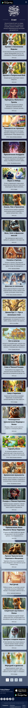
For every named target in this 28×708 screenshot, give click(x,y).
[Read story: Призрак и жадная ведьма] (14, 637)
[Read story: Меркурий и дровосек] (14, 663)
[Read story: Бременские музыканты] (14, 473)
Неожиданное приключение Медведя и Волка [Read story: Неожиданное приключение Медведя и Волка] (14, 421)
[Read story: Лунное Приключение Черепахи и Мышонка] (14, 554)
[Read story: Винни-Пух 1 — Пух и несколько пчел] (14, 310)
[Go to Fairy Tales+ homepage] (14, 11)
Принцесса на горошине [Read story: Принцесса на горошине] (14, 128)
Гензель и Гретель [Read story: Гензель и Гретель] (14, 260)
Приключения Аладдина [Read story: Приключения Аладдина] (14, 154)
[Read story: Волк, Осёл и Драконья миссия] (14, 231)
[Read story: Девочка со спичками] (14, 284)
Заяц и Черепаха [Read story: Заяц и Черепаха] (14, 393)
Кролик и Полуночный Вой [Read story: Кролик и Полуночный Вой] (14, 75)
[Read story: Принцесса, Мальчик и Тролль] (14, 98)
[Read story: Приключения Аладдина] (14, 152)
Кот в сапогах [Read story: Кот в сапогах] (14, 341)
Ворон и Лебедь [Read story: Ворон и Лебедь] (13, 181)
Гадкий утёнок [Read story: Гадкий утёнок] (14, 449)
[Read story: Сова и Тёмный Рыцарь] (14, 365)
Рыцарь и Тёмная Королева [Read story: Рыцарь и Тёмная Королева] (14, 501)
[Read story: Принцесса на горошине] (14, 126)
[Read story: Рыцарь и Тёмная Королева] (14, 499)
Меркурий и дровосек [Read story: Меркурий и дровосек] (14, 665)
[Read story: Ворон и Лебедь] (14, 179)
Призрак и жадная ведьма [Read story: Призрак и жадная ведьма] (14, 639)
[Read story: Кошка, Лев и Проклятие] (14, 205)
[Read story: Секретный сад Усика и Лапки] (14, 609)
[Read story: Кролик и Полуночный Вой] (14, 73)
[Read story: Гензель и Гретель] (14, 258)
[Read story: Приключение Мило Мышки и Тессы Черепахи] (14, 525)
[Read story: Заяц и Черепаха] (14, 391)
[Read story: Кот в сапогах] (14, 339)
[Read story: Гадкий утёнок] (14, 447)
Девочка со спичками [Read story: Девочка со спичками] (14, 286)
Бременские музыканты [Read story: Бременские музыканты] (14, 475)
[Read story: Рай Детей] (14, 582)
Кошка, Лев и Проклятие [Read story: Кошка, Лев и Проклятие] (14, 207)
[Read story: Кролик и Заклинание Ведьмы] (14, 45)
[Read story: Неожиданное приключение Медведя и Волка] (14, 417)
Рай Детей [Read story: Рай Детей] (14, 584)
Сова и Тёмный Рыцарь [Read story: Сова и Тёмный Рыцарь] (14, 367)
